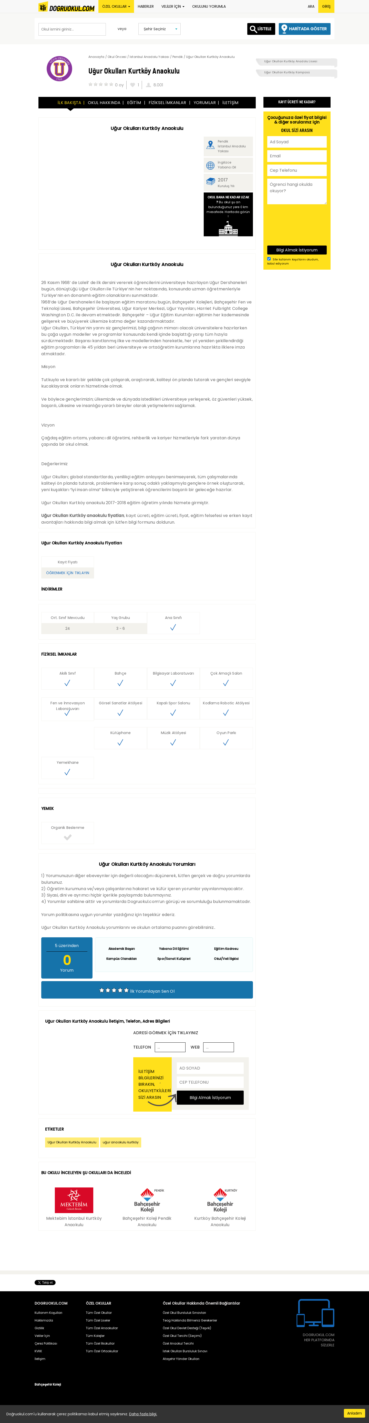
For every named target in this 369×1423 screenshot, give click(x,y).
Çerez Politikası (46, 1343)
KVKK (38, 1351)
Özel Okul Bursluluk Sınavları (184, 1312)
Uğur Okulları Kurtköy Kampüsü (287, 72)
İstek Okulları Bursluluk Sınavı (185, 1351)
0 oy (119, 85)
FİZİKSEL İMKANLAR (168, 103)
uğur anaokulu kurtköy (121, 1142)
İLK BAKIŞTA (69, 103)
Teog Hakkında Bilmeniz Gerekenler (190, 1320)
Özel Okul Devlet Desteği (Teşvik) (187, 1328)
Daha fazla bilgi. (143, 1414)
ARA (311, 6)
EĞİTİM (134, 103)
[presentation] (288, 224)
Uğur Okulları (54, 328)
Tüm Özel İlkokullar (100, 1343)
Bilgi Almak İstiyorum (210, 1098)
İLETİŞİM (230, 103)
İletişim (40, 1359)
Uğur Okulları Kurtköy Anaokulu (72, 1142)
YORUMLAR (205, 103)
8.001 (158, 85)
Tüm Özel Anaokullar (102, 1328)
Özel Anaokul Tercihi (178, 1343)
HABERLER (146, 6)
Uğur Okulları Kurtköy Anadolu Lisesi (290, 61)
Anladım (354, 1413)
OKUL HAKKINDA (104, 103)
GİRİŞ (326, 6)
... (159, 1047)
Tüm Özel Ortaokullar (102, 1351)
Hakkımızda (44, 1320)
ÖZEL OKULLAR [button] (116, 6)
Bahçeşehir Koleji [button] (48, 1384)
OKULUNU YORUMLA (209, 6)
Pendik (223, 141)
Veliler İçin (42, 1336)
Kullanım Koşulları (48, 1312)
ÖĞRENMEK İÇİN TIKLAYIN (67, 572)
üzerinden (67, 946)
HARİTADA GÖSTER (308, 29)
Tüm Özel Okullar (99, 1312)
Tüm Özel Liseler (98, 1320)
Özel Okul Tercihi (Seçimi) (182, 1336)
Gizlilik (39, 1328)
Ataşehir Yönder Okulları (181, 1359)
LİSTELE (264, 29)
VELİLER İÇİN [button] (172, 6)
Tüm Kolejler (95, 1336)
